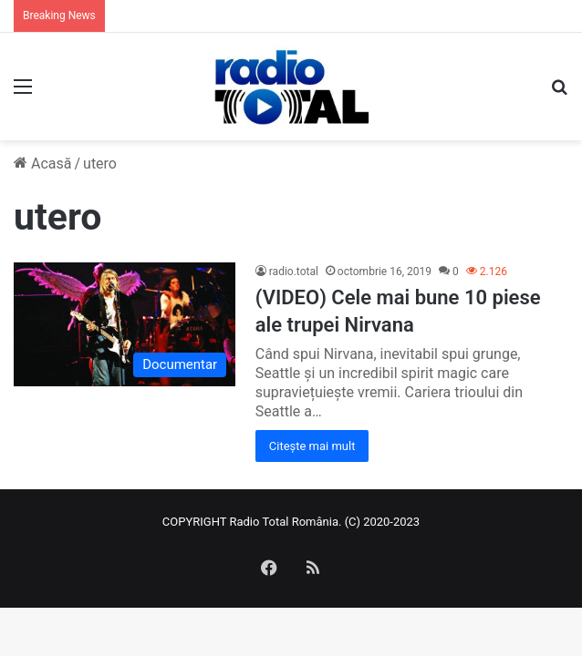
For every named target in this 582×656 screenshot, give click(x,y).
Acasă (42, 163)
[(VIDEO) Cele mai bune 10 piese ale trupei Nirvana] (124, 324)
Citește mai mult (312, 446)
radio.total (293, 271)
